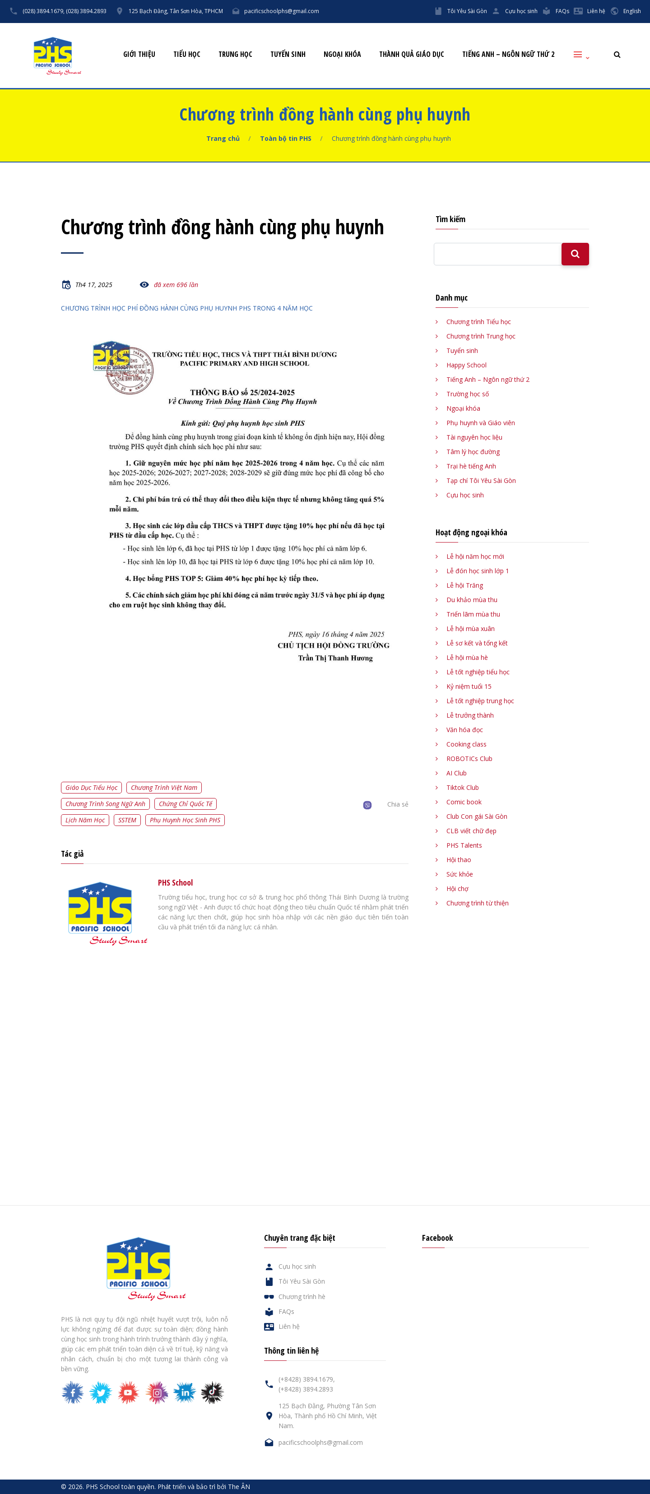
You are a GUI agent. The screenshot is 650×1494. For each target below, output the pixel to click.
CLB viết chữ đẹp (471, 830)
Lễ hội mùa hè (467, 657)
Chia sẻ (398, 804)
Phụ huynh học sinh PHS (185, 820)
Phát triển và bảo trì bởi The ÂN (204, 1486)
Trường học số (467, 394)
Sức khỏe (459, 874)
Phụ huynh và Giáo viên (480, 422)
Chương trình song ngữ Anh (105, 803)
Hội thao (458, 859)
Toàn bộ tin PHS (285, 138)
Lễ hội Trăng (464, 585)
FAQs (562, 11)
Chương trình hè (302, 1296)
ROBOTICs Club (469, 758)
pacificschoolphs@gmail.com (281, 11)
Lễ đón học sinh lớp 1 (477, 570)
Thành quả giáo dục (411, 54)
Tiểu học (186, 54)
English (632, 11)
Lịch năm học (85, 820)
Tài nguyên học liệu (474, 437)
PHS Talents (464, 845)
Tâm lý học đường (473, 451)
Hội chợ (457, 888)
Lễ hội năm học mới (475, 556)
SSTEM (127, 820)
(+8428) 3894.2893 (306, 1389)
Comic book (464, 802)
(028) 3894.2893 (86, 11)
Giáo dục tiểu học (91, 787)
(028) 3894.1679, (44, 11)
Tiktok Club (462, 787)
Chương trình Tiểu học (478, 321)
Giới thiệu (139, 54)
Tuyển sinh (288, 54)
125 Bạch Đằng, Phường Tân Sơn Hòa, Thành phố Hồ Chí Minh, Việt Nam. (328, 1415)
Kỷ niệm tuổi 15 (469, 686)
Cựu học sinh (521, 11)
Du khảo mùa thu (471, 599)
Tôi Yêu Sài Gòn (467, 11)
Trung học (235, 54)
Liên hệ (596, 11)
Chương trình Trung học (480, 336)
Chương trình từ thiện (477, 903)
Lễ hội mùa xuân (470, 628)
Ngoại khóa (342, 54)
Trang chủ (223, 138)
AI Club (456, 773)
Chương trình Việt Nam (164, 787)
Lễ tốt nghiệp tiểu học (478, 672)
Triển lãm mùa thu (473, 614)
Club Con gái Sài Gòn (476, 816)
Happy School (466, 365)
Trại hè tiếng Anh (471, 466)
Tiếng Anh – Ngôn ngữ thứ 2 (508, 54)
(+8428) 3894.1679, (307, 1379)
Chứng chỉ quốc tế (185, 803)
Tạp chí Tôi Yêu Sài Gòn (481, 480)
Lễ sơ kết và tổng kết (477, 643)
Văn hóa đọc (464, 729)
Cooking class (466, 744)
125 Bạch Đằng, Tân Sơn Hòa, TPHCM (176, 11)
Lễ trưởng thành (470, 715)
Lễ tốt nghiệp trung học (480, 700)
